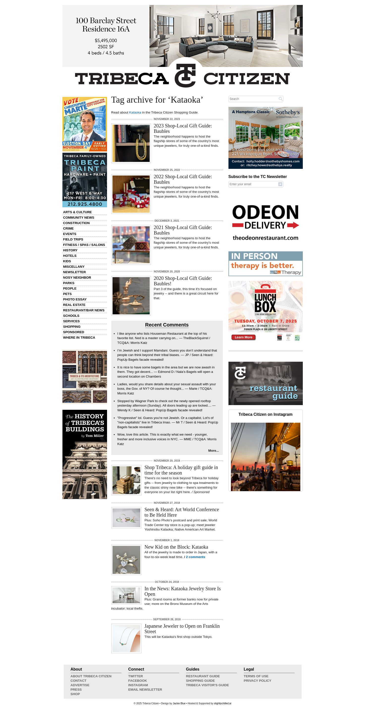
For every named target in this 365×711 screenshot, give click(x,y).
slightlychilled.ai (222, 703)
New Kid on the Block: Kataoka (176, 547)
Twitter (135, 676)
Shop (75, 694)
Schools (71, 316)
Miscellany (74, 266)
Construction (76, 223)
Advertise (80, 685)
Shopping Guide (200, 680)
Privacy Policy (257, 680)
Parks (69, 283)
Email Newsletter (145, 689)
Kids (67, 261)
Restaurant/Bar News (84, 310)
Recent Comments (167, 324)
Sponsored (73, 332)
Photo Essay (75, 299)
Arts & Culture (77, 212)
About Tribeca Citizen (91, 676)
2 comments (195, 557)
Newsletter (74, 272)
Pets (67, 294)
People (70, 288)
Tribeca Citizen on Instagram (266, 414)
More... (213, 450)
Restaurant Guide (203, 676)
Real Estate (74, 305)
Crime (68, 228)
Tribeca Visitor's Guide (207, 685)
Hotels (70, 256)
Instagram (138, 685)
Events (69, 234)
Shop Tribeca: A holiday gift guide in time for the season (181, 470)
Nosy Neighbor (77, 277)
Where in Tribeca (79, 337)
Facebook (137, 680)
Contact (78, 680)
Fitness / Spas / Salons (84, 245)
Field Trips (73, 239)
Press (76, 689)
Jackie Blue (179, 703)
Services (71, 321)
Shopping (72, 326)
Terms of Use (256, 676)
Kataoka (135, 112)
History (70, 250)
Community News (78, 217)
